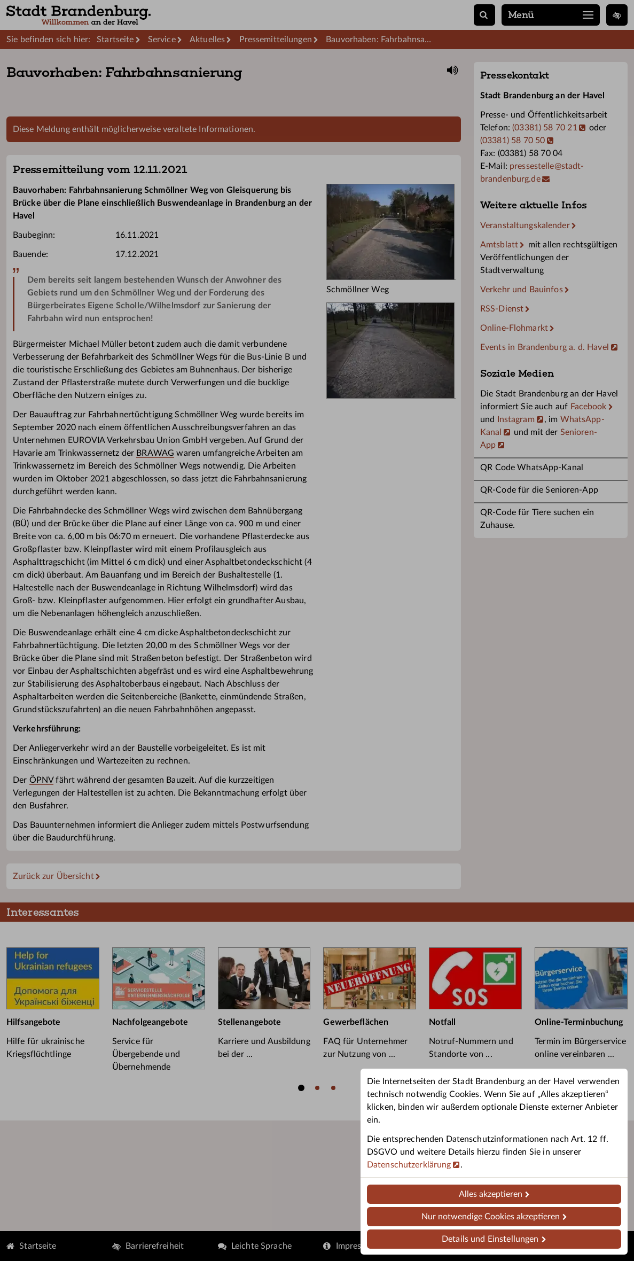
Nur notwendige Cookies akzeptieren (490, 1216)
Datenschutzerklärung (409, 1165)
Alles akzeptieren (490, 1194)
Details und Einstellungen (490, 1239)
